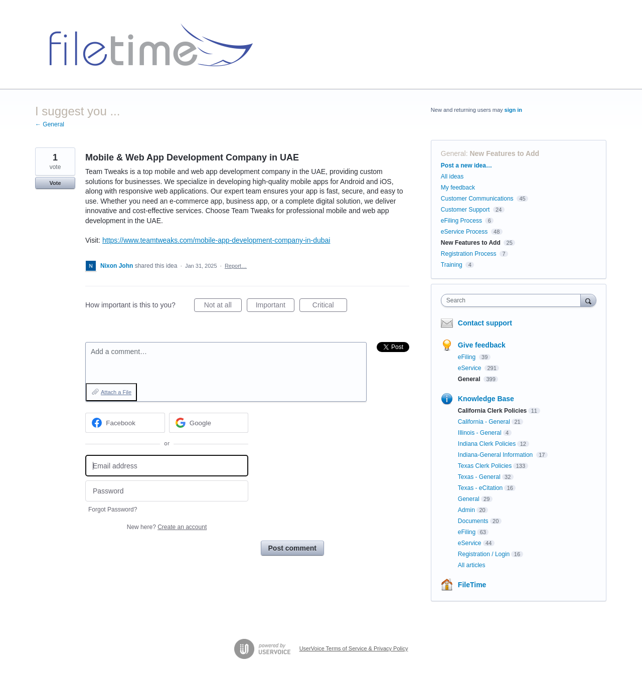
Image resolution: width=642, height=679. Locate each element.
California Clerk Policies (492, 410)
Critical (329, 306)
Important (275, 306)
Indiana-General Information (496, 454)
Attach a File (116, 392)
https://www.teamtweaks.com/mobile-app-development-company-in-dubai (216, 240)
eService (470, 368)
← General (49, 124)
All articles (472, 565)
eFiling (467, 357)
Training (451, 264)
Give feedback (482, 345)
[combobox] (513, 300)
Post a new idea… (466, 165)
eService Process (464, 231)
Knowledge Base (486, 399)
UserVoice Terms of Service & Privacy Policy (353, 648)
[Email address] (166, 465)
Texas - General (479, 476)
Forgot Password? (112, 509)
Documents (473, 521)
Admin (466, 510)
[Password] (166, 491)
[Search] (588, 300)
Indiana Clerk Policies (487, 443)
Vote (55, 183)
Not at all (223, 306)
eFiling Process (461, 220)
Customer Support (465, 209)
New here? (167, 527)
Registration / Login (484, 554)
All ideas (452, 176)
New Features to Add (504, 153)
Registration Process (469, 253)
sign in (513, 110)
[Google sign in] (209, 423)
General (453, 153)
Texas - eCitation (480, 487)
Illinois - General (480, 432)
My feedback (458, 187)
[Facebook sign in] (125, 423)
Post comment (292, 548)
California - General (484, 421)
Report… (236, 266)
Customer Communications (477, 198)
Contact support (485, 322)
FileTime (472, 585)
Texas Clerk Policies (485, 465)
